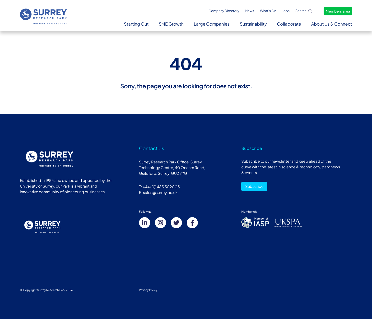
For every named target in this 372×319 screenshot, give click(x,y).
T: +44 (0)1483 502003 (159, 186)
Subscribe (254, 186)
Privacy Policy (148, 290)
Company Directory (224, 11)
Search (303, 11)
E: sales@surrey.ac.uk (158, 192)
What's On (268, 11)
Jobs (285, 11)
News (249, 11)
